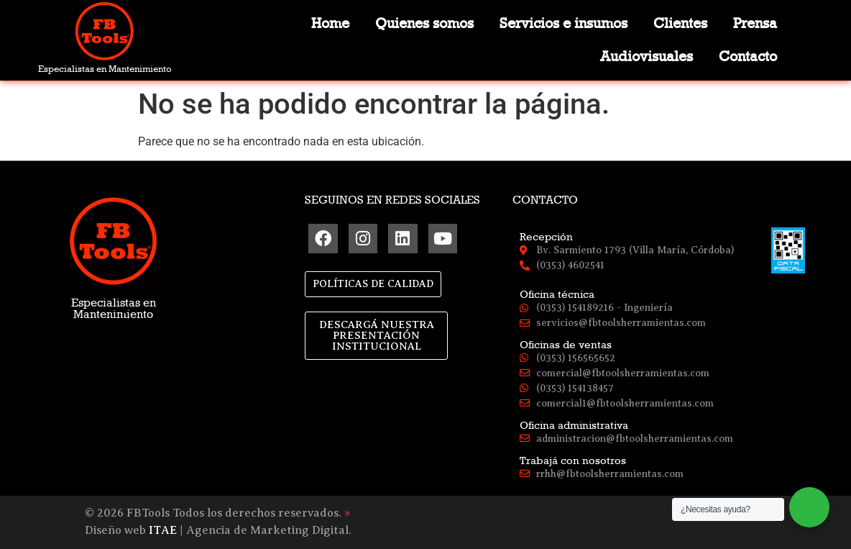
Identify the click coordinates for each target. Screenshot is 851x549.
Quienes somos (424, 23)
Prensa (755, 23)
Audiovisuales (646, 56)
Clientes (680, 23)
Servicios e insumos (563, 23)
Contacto (748, 56)
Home (330, 23)
